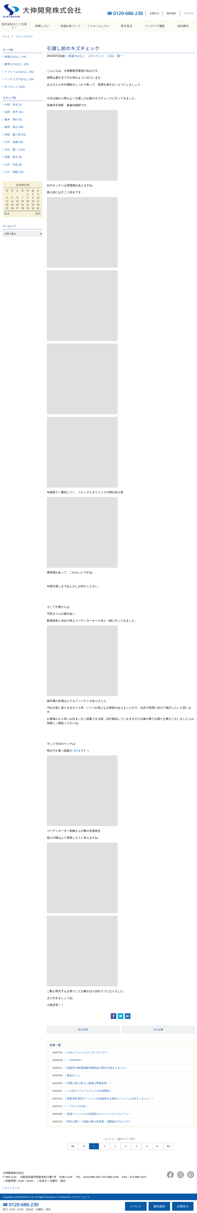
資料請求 (171, 13)
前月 (7, 213)
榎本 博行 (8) (13, 119)
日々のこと (97, 55)
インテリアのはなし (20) (19, 79)
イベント (188, 13)
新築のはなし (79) (15, 56)
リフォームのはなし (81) (19, 71)
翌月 (38, 213)
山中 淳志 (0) (13, 164)
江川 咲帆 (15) (14, 171)
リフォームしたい (98, 26)
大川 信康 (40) (14, 141)
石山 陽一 (116, 55)
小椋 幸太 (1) (13, 104)
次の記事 (158, 1029)
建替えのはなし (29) (17, 64)
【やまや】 (79, 750)
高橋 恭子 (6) (13, 156)
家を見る (126, 26)
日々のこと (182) (15, 86)
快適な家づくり (70, 26)
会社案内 (183, 26)
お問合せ (154, 13)
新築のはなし (76, 55)
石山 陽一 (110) (15, 149)
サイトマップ (12, 1188)
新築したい (42, 26)
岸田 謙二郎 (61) (15, 134)
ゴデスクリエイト (80, 1197)
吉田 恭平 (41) (14, 111)
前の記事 (83, 1029)
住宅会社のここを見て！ (14, 26)
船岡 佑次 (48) (14, 126)
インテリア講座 (155, 26)
